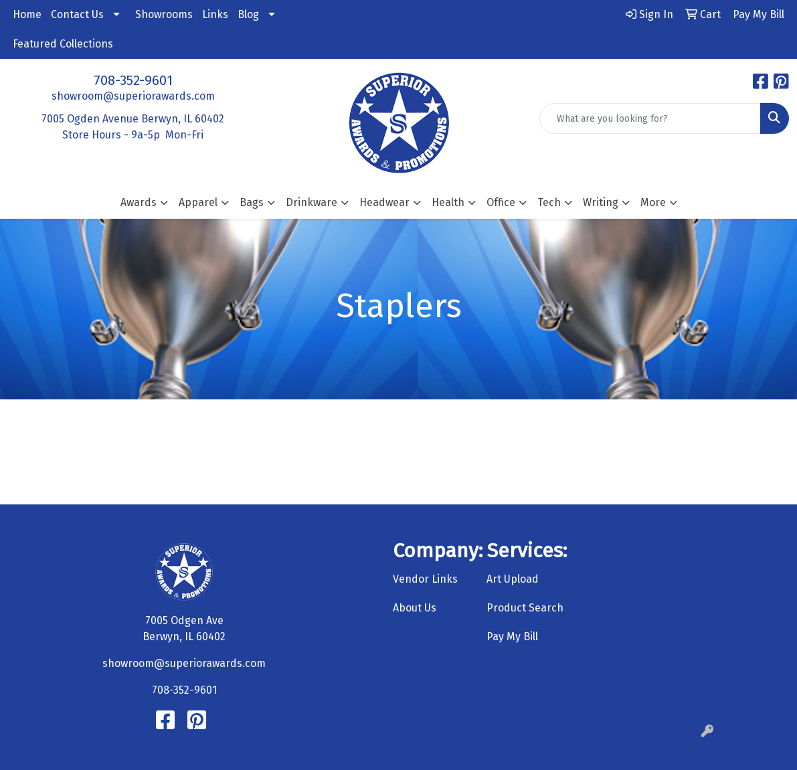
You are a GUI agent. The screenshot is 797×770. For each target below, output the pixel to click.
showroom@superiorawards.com (133, 96)
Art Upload (512, 579)
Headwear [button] (384, 202)
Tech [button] (549, 202)
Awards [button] (138, 202)
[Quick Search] (650, 118)
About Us (414, 607)
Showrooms (164, 14)
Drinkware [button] (311, 202)
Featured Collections (63, 43)
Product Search (524, 607)
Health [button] (448, 202)
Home (27, 14)
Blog (248, 14)
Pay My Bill (512, 636)
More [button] (653, 202)
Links (215, 14)
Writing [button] (600, 202)
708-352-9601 (133, 80)
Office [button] (500, 202)
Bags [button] (252, 202)
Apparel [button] (198, 202)
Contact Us (77, 14)
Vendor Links (425, 579)
